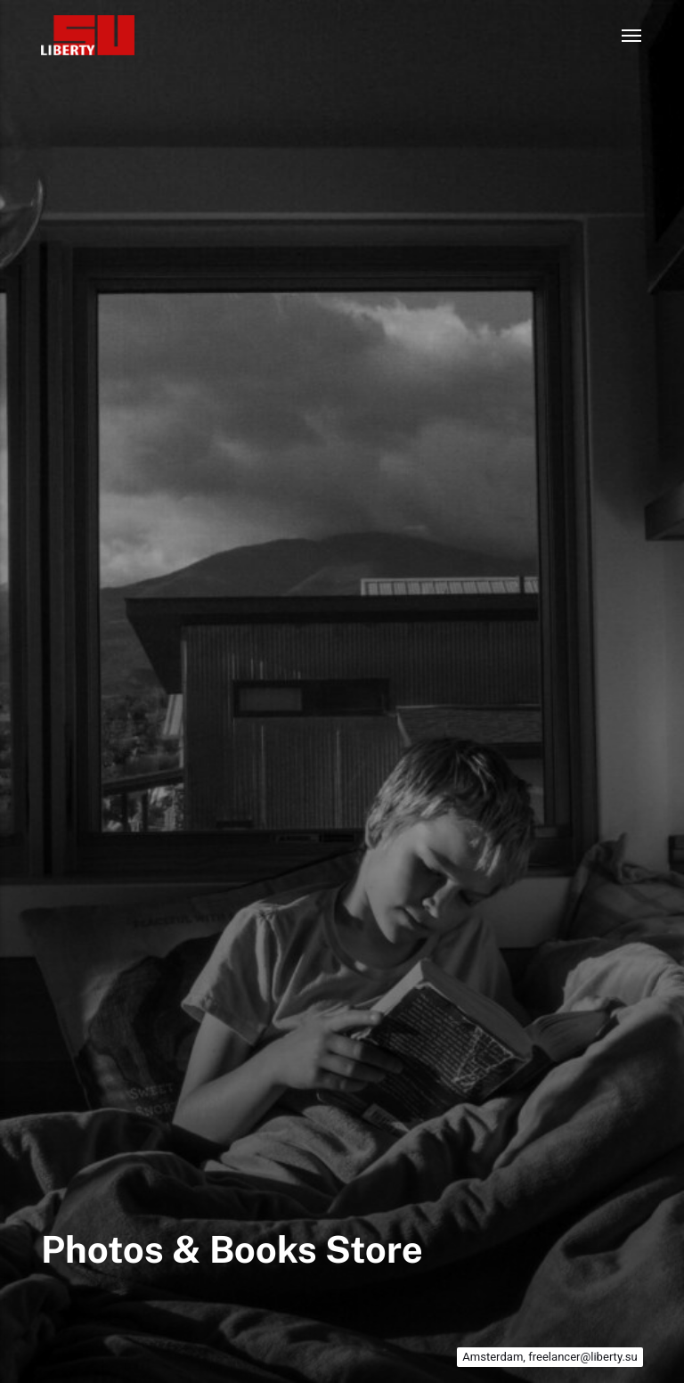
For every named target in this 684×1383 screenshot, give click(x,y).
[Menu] (632, 35)
